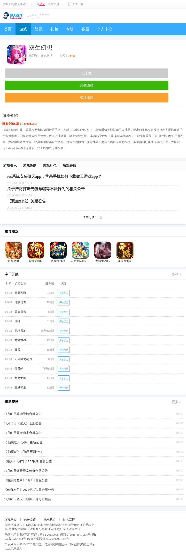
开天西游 (20, 293)
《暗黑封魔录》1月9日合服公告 (26, 480)
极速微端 (86, 97)
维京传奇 (20, 302)
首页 (8, 29)
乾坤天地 (20, 330)
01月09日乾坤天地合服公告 (23, 414)
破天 (17, 349)
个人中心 (104, 29)
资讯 (39, 29)
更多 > (176, 274)
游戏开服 (69, 166)
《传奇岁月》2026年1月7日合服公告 (29, 489)
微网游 (33, 55)
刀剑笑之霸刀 (23, 359)
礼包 (54, 29)
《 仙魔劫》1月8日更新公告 (23, 442)
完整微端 (86, 85)
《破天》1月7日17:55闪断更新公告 (28, 461)
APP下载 (77, 4)
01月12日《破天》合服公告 (23, 423)
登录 (42, 4)
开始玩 (63, 293)
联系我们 (49, 519)
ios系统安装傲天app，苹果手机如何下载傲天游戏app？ (54, 176)
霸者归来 (20, 311)
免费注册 (53, 4)
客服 (85, 29)
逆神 (17, 321)
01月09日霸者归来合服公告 (23, 433)
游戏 (23, 29)
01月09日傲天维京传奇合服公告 (26, 471)
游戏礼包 (49, 166)
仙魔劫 (19, 368)
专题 (70, 29)
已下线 (87, 73)
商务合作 (30, 519)
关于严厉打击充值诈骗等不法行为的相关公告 (46, 189)
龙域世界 (20, 340)
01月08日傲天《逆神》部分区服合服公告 (30, 499)
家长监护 (69, 519)
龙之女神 (20, 378)
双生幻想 (40, 47)
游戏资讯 (10, 166)
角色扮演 (47, 55)
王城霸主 (20, 387)
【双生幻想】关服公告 (26, 201)
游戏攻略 (30, 166)
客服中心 (10, 519)
